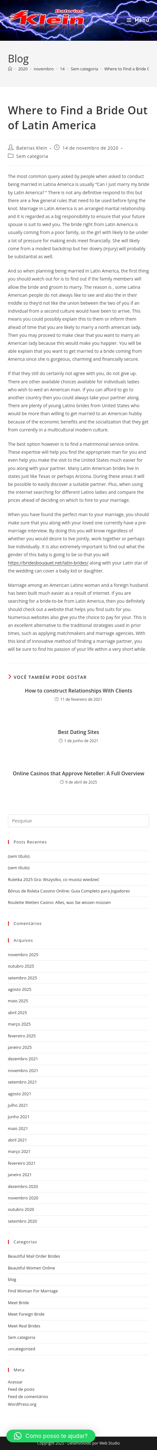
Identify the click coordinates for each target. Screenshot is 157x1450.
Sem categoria (32, 156)
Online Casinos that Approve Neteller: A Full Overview (78, 773)
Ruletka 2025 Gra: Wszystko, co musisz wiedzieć (53, 879)
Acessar (15, 1382)
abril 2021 (17, 1140)
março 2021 (19, 1151)
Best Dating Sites (78, 732)
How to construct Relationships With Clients (78, 690)
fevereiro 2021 (22, 1163)
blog (12, 1279)
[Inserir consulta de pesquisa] (78, 820)
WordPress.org (22, 1404)
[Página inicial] (10, 69)
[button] (50, 1436)
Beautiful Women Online (31, 1268)
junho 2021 (19, 1116)
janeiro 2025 (20, 1047)
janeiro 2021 (20, 1174)
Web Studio (109, 1443)
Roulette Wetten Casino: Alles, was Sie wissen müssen (59, 902)
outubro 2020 (21, 1209)
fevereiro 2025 (22, 1036)
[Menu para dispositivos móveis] (138, 20)
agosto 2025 (19, 989)
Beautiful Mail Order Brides (34, 1256)
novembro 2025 (23, 954)
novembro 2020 (23, 1198)
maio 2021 (18, 1128)
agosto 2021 (19, 1094)
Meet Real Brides (24, 1326)
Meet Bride (18, 1302)
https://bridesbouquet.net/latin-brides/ (48, 563)
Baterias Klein (31, 148)
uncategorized (21, 1349)
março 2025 (19, 1024)
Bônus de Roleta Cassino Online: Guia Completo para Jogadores (69, 891)
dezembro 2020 (23, 1186)
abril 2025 (17, 1012)
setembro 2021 (22, 1082)
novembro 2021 (23, 1070)
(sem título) (19, 856)
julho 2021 (18, 1105)
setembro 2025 (22, 978)
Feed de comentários (28, 1396)
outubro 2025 (21, 966)
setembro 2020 (22, 1221)
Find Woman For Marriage (33, 1291)
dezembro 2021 (23, 1059)
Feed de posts (21, 1389)
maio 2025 (18, 1001)
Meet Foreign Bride (26, 1314)
